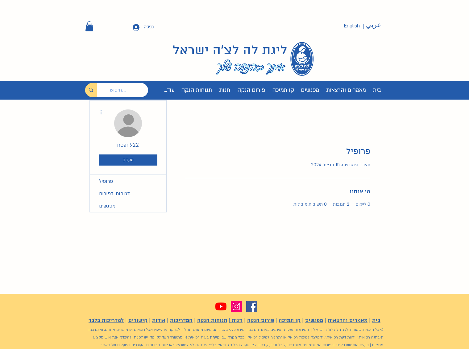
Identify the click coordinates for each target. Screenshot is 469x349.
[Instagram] (236, 306)
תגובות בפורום (115, 193)
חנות (236, 320)
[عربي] (373, 25)
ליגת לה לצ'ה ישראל (229, 51)
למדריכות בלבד (106, 320)
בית (376, 320)
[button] (89, 26)
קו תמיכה (290, 320)
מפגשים (107, 206)
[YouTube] (220, 306)
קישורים (137, 320)
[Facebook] (251, 306)
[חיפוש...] (127, 90)
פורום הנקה (260, 320)
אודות (158, 320)
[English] (352, 26)
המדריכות (181, 320)
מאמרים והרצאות (347, 320)
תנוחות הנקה (212, 320)
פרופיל (106, 181)
